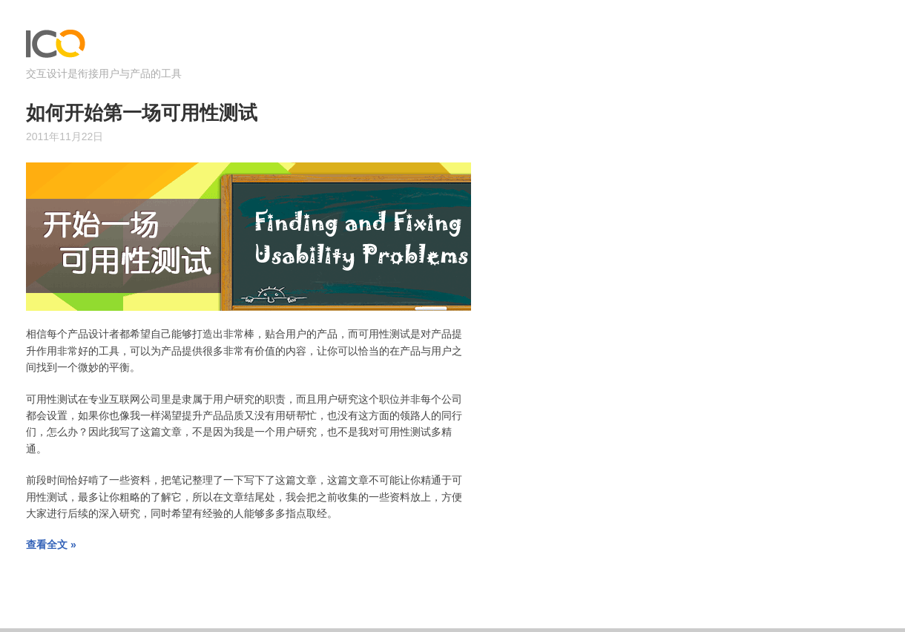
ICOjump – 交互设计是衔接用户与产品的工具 (55, 47)
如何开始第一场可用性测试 (141, 113)
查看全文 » (51, 544)
